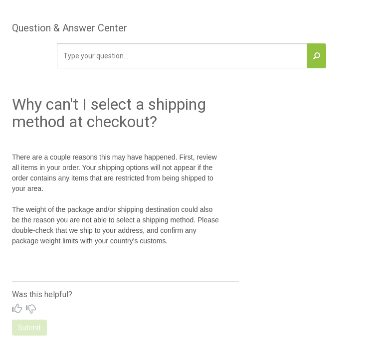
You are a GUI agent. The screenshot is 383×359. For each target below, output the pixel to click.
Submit (29, 328)
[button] (316, 55)
